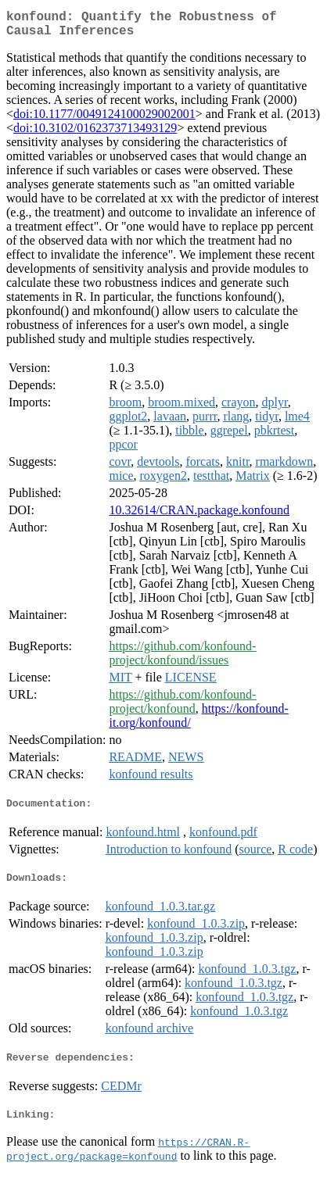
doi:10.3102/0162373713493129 (95, 134)
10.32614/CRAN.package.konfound (199, 516)
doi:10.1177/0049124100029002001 (104, 120)
